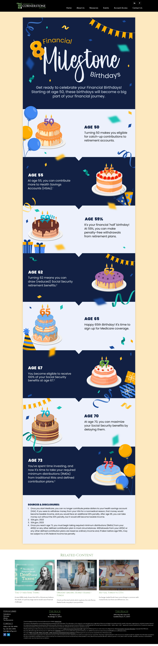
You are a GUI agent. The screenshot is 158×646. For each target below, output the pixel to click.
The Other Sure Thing (27, 592)
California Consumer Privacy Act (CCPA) (72, 629)
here (74, 632)
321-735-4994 (12, 627)
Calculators (7, 614)
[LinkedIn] (134, 3)
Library (5, 618)
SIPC (60, 630)
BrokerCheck (58, 621)
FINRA (56, 630)
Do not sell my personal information (126, 629)
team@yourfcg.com (10, 631)
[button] (69, 8)
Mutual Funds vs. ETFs (111, 592)
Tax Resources (8, 620)
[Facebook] (140, 3)
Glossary (6, 616)
